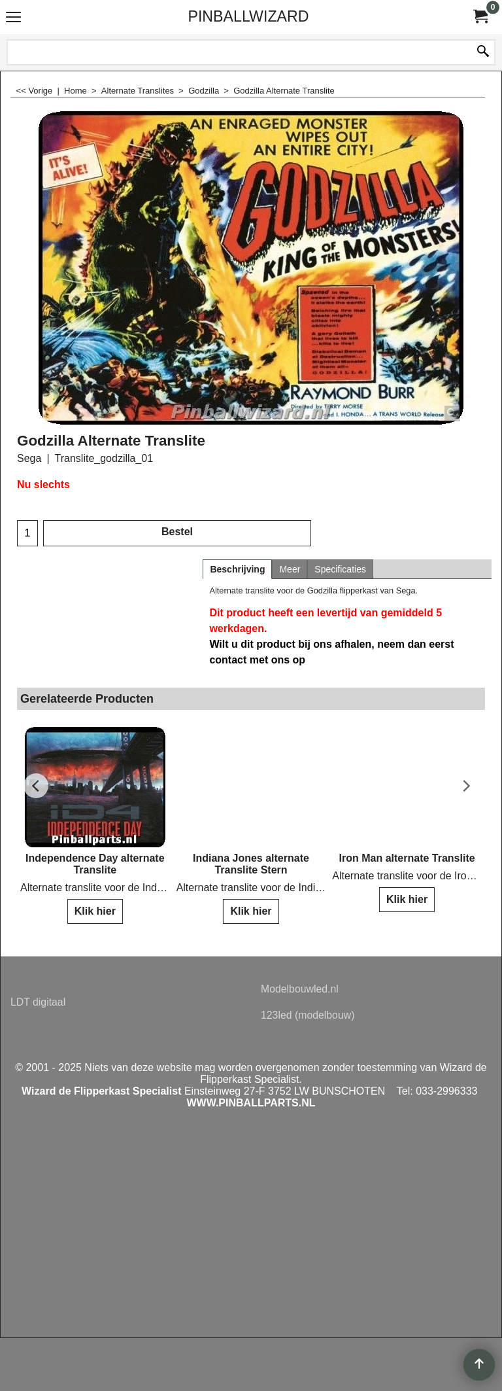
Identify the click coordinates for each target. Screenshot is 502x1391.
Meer (289, 569)
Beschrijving (237, 569)
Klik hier (95, 911)
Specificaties (340, 569)
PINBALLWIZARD (248, 16)
